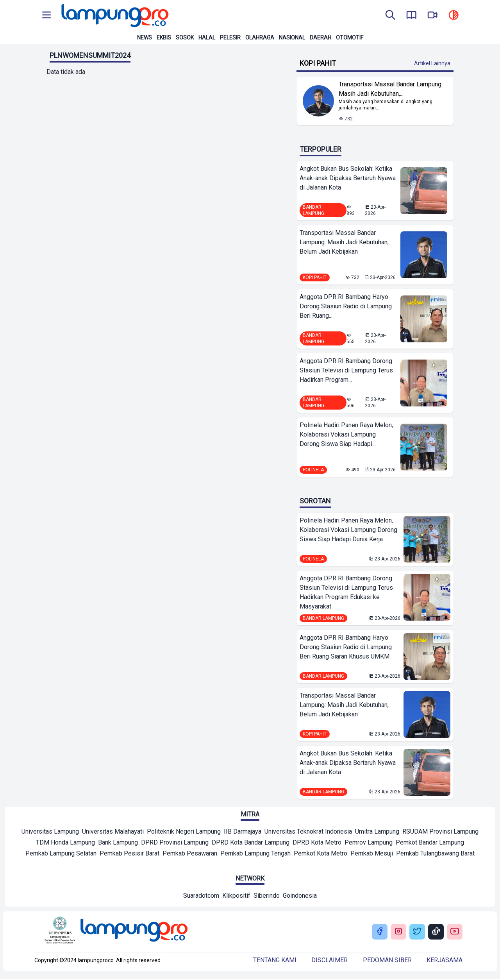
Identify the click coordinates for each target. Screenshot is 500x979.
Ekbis (164, 37)
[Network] (201, 896)
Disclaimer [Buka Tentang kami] (329, 960)
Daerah (320, 37)
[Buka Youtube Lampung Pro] (454, 932)
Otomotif (349, 37)
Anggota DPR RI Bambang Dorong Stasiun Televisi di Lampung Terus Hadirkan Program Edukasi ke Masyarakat (346, 592)
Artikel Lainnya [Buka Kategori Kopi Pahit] (432, 63)
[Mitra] (50, 832)
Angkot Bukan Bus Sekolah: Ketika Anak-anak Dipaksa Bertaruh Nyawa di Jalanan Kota (348, 178)
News (144, 37)
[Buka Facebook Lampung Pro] (379, 932)
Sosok (185, 37)
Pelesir (230, 37)
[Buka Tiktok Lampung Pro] (436, 932)
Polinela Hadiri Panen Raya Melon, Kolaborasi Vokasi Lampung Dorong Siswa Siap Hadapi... (346, 434)
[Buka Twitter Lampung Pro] (417, 932)
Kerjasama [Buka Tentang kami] (444, 960)
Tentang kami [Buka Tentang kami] (274, 960)
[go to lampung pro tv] (432, 15)
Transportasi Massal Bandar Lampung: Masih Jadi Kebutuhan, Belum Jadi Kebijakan (344, 242)
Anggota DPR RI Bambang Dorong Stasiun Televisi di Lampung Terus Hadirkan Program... (346, 370)
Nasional (292, 37)
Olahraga (259, 37)
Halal (206, 37)
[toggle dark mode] (453, 15)
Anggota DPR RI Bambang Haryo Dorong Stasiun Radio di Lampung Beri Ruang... (346, 306)
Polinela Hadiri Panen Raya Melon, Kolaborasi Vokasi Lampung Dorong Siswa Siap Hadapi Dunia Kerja (348, 530)
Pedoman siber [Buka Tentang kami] (387, 960)
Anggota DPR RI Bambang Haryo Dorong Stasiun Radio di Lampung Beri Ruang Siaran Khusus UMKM (346, 647)
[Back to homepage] (114, 15)
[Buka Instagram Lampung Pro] (398, 932)
